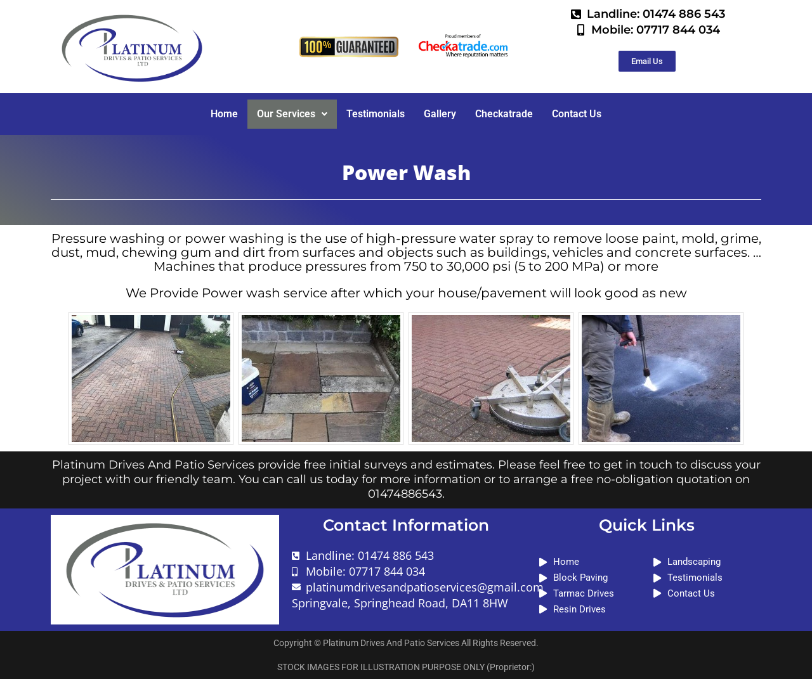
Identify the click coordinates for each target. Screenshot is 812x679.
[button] (292, 114)
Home (224, 114)
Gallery (440, 114)
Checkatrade (504, 114)
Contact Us (576, 114)
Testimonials (375, 114)
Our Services (292, 114)
